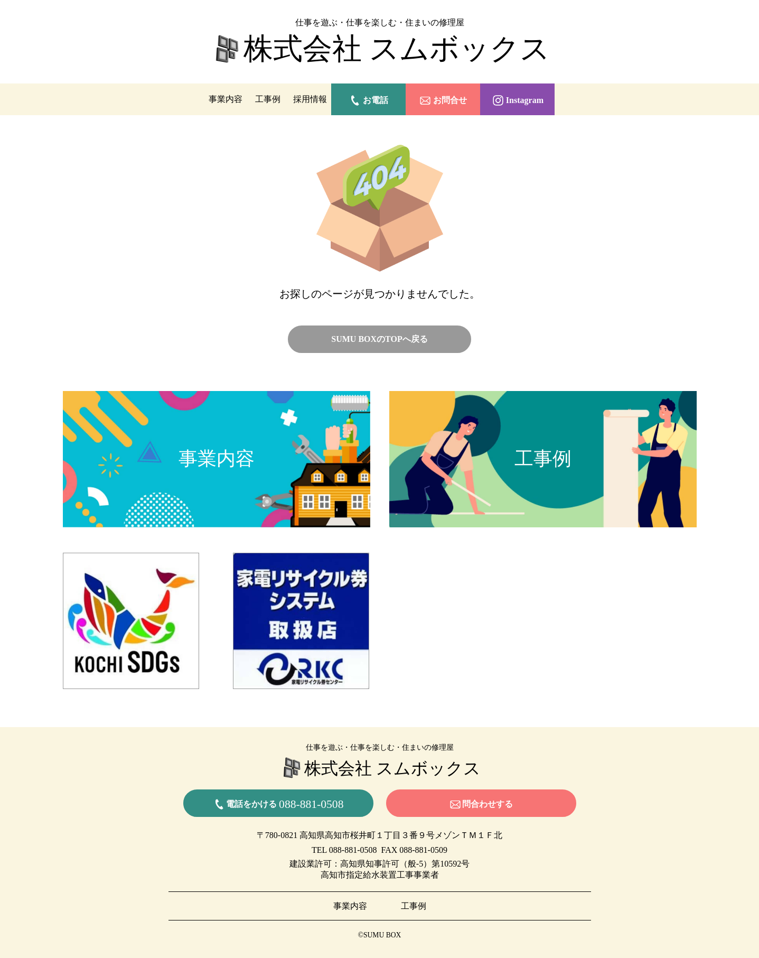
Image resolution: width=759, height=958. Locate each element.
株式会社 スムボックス (380, 50)
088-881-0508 (353, 849)
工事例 (267, 99)
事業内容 (225, 99)
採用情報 (310, 99)
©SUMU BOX (379, 935)
